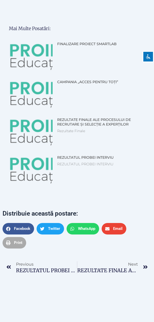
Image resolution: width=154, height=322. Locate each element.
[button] (18, 228)
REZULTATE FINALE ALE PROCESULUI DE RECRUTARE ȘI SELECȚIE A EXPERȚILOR (94, 122)
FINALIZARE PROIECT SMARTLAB (87, 44)
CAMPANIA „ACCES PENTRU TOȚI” (87, 82)
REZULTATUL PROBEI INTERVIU (85, 157)
